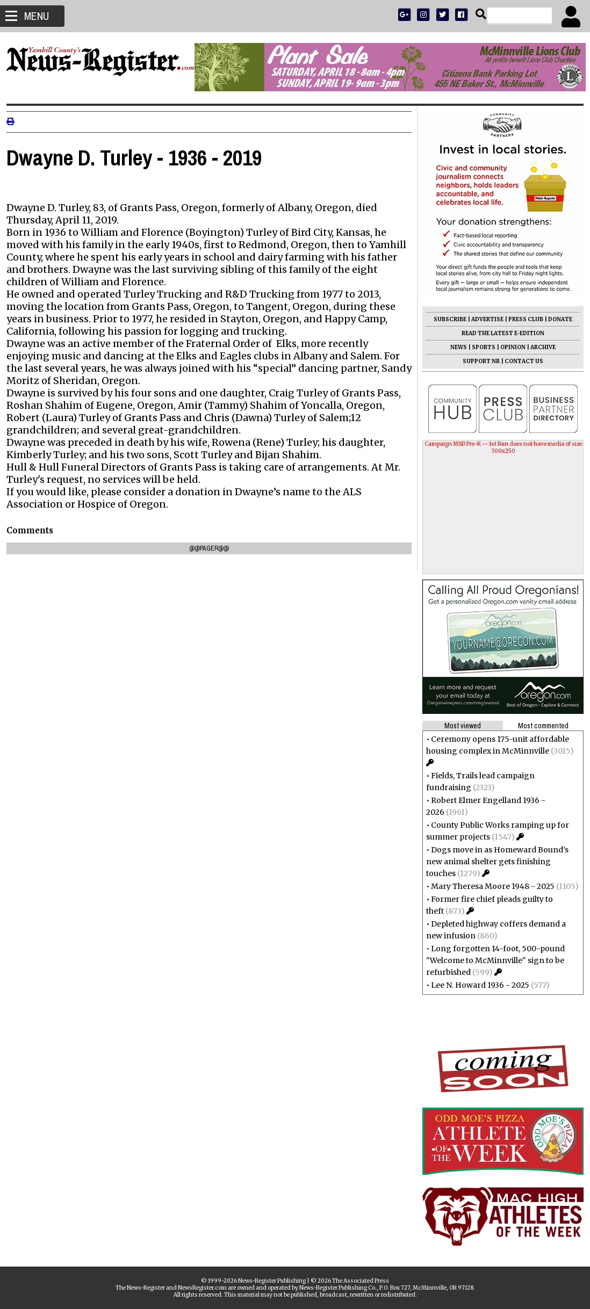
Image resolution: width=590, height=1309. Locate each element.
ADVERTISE (483, 319)
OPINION (508, 347)
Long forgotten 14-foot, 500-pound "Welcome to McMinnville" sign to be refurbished (491, 960)
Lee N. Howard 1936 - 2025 (476, 985)
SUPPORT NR (476, 361)
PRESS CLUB (521, 319)
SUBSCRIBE (445, 319)
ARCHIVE (538, 347)
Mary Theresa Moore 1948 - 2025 (488, 886)
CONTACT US (519, 361)
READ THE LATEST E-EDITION (498, 333)
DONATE (556, 319)
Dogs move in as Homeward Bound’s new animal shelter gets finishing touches (493, 861)
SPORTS (479, 347)
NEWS (454, 347)
